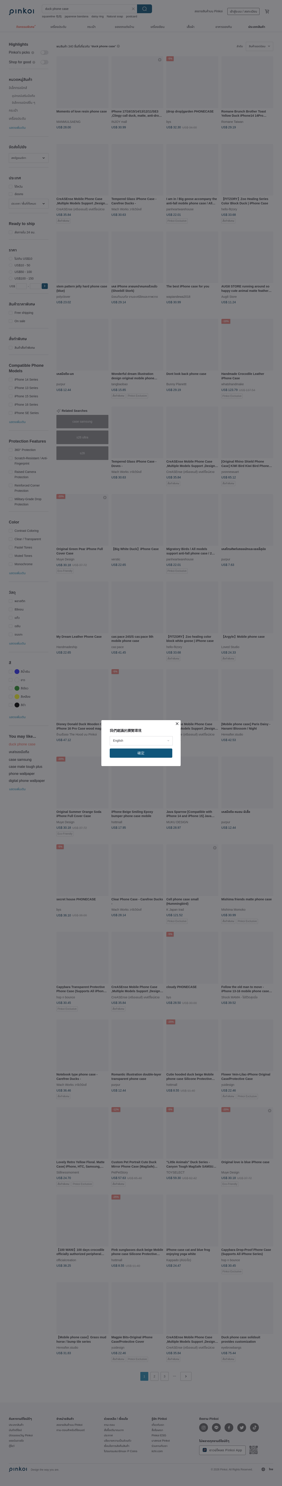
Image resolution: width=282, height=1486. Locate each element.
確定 (141, 753)
